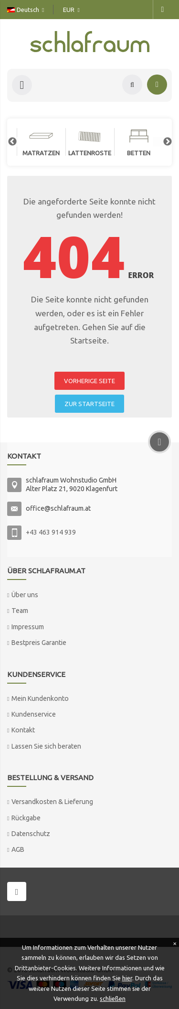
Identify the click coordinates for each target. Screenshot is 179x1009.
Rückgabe (26, 818)
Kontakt (23, 730)
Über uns (24, 595)
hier (127, 978)
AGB (17, 849)
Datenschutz (30, 833)
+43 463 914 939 (51, 532)
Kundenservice (33, 714)
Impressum (27, 627)
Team (19, 610)
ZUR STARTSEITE (89, 403)
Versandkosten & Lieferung (52, 801)
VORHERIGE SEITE (89, 380)
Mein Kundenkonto (40, 698)
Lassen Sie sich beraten (46, 746)
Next (162, 142)
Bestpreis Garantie (38, 642)
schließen (113, 998)
